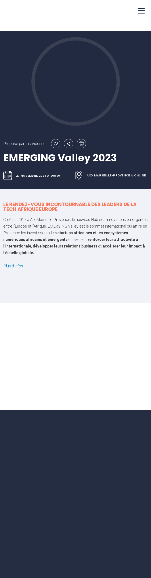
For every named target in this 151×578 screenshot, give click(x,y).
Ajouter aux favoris (55, 143)
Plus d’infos (13, 266)
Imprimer (81, 143)
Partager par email (68, 143)
